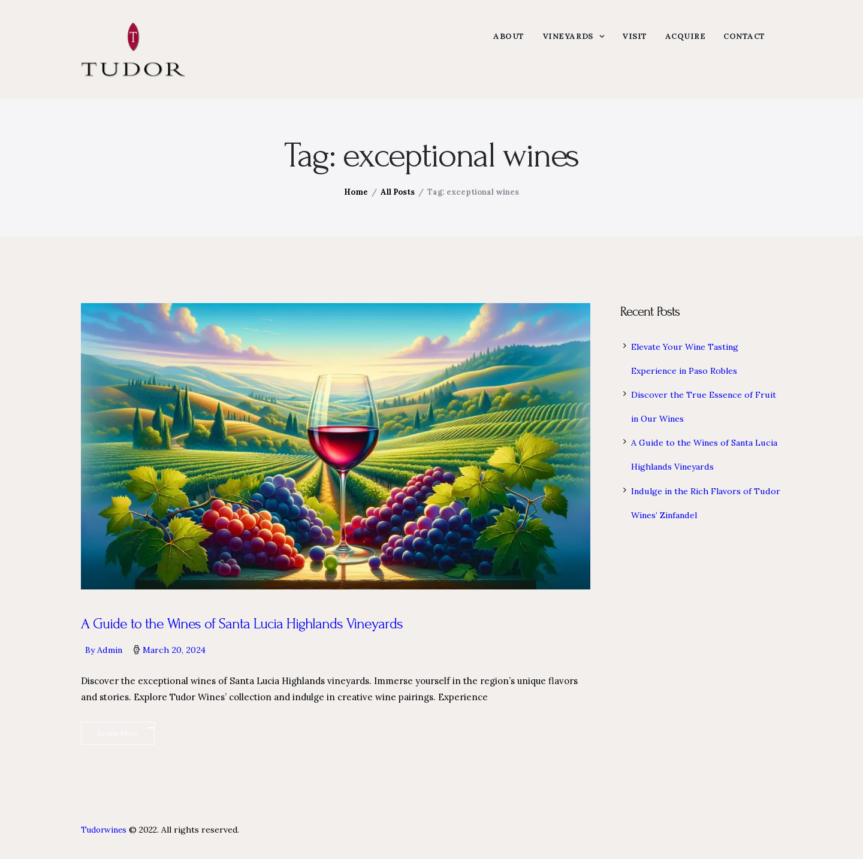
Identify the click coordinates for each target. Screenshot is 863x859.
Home (356, 198)
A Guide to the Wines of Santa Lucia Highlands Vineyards (249, 631)
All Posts (398, 198)
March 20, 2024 (179, 657)
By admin (107, 657)
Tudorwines (105, 840)
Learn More (118, 743)
